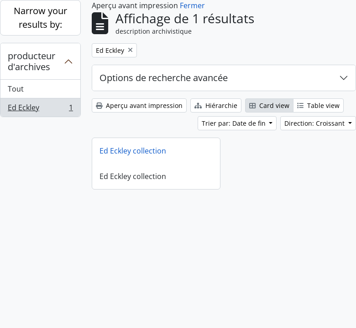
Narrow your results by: (40, 18)
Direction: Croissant (315, 123)
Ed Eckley (40, 109)
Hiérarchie (215, 105)
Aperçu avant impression (139, 105)
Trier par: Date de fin (234, 123)
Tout (16, 89)
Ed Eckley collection (132, 151)
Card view (269, 105)
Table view (318, 105)
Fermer (192, 5)
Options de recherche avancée (163, 78)
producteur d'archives (31, 61)
